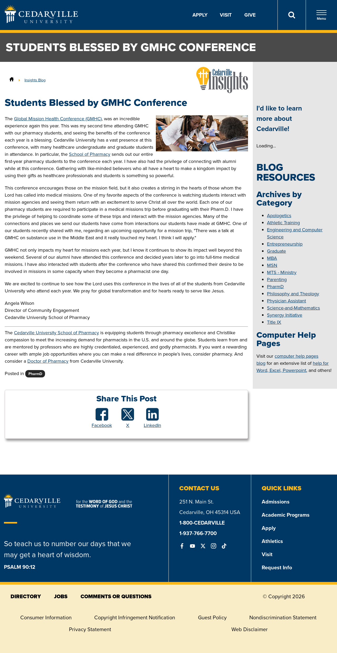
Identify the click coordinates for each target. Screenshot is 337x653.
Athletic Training (283, 222)
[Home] (11, 80)
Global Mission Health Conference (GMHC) (58, 118)
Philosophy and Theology (293, 293)
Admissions (276, 502)
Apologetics (279, 215)
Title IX (274, 322)
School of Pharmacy (89, 154)
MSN (272, 265)
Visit (226, 15)
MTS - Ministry (281, 272)
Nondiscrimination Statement (282, 617)
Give (250, 15)
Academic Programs (286, 515)
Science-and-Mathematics (293, 308)
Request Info (277, 567)
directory (26, 596)
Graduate (276, 251)
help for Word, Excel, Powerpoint (292, 367)
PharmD (275, 286)
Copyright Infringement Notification (134, 617)
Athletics (272, 541)
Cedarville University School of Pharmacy (56, 332)
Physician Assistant (286, 300)
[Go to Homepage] (41, 21)
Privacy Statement (90, 629)
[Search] (291, 15)
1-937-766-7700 (198, 533)
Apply (199, 15)
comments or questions (116, 596)
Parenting (277, 279)
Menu (321, 15)
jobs (60, 596)
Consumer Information (46, 617)
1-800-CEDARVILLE (202, 523)
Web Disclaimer (249, 629)
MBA (272, 258)
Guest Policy (212, 617)
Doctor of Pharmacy (47, 361)
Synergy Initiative (284, 315)
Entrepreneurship (285, 244)
